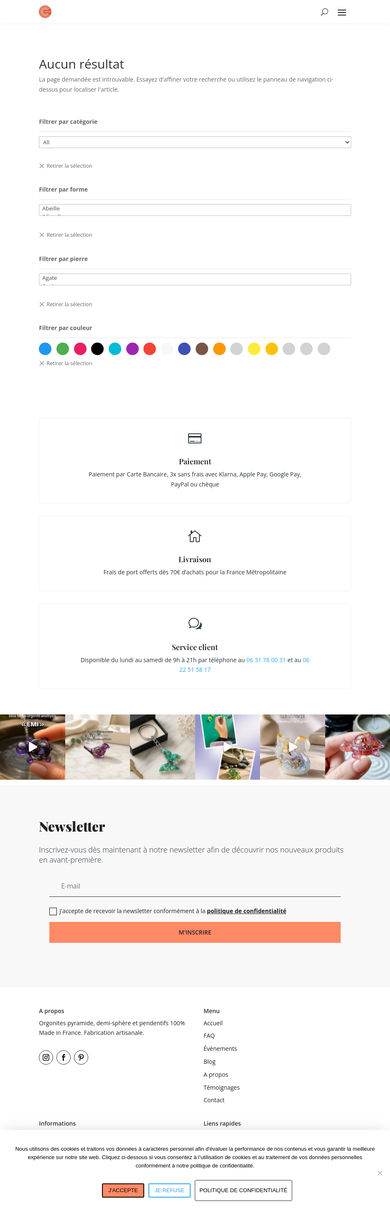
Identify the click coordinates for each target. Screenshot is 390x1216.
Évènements (220, 1048)
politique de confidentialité (246, 911)
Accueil (213, 1023)
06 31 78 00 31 (266, 660)
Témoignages (222, 1087)
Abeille (194, 208)
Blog (210, 1061)
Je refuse (170, 1190)
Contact (214, 1100)
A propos (216, 1074)
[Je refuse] (379, 1173)
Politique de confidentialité (243, 1190)
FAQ (209, 1035)
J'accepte (123, 1190)
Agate (194, 278)
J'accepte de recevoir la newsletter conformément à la (167, 911)
